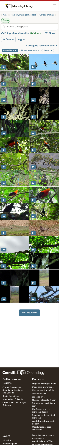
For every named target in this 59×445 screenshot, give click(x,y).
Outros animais (46, 15)
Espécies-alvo (38, 397)
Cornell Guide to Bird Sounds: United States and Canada (13, 390)
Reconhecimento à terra (43, 435)
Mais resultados (29, 313)
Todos (6, 20)
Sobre (6, 436)
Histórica (7, 440)
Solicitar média (39, 394)
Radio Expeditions (11, 396)
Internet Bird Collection (13, 399)
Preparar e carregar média (44, 384)
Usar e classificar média (43, 390)
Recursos (38, 379)
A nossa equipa (10, 444)
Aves (5, 15)
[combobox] (32, 27)
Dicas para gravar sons (42, 387)
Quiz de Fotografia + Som (44, 400)
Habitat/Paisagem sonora (23, 15)
